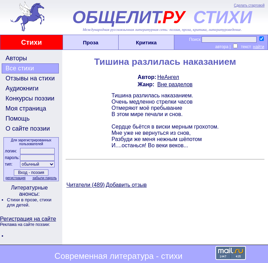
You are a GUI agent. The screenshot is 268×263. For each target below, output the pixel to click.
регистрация (16, 178)
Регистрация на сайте (28, 219)
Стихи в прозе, (23, 199)
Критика (146, 42)
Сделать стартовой (249, 5)
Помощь (18, 118)
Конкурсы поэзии (30, 98)
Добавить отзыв (126, 185)
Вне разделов (175, 84)
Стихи (31, 42)
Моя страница (26, 108)
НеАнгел (168, 77)
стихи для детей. (29, 202)
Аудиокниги (22, 88)
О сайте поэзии (28, 128)
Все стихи (20, 68)
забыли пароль (45, 178)
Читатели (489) (85, 185)
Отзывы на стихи (30, 78)
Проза (91, 42)
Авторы (16, 58)
